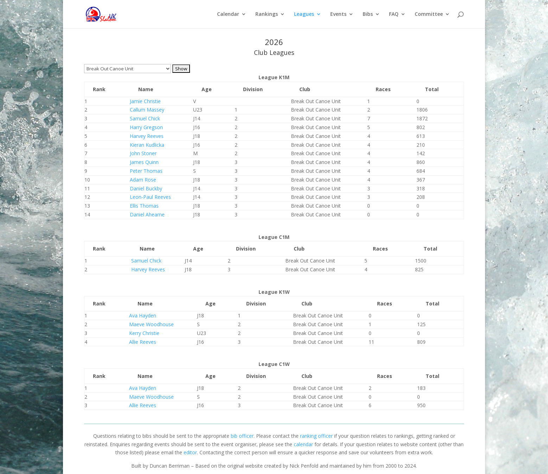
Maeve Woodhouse (151, 324)
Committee (429, 14)
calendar (303, 444)
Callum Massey (147, 109)
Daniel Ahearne (147, 214)
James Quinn (144, 162)
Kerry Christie (144, 333)
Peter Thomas (146, 171)
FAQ (394, 14)
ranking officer (316, 435)
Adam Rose (143, 179)
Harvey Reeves (147, 136)
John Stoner (143, 153)
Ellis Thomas (144, 205)
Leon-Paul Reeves (150, 197)
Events (338, 14)
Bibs (368, 14)
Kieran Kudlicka (147, 144)
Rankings (266, 14)
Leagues (304, 14)
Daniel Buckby (146, 188)
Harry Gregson (146, 127)
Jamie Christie (145, 101)
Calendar (228, 14)
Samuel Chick (145, 118)
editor (190, 452)
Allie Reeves (142, 342)
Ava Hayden (142, 315)
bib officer (242, 435)
